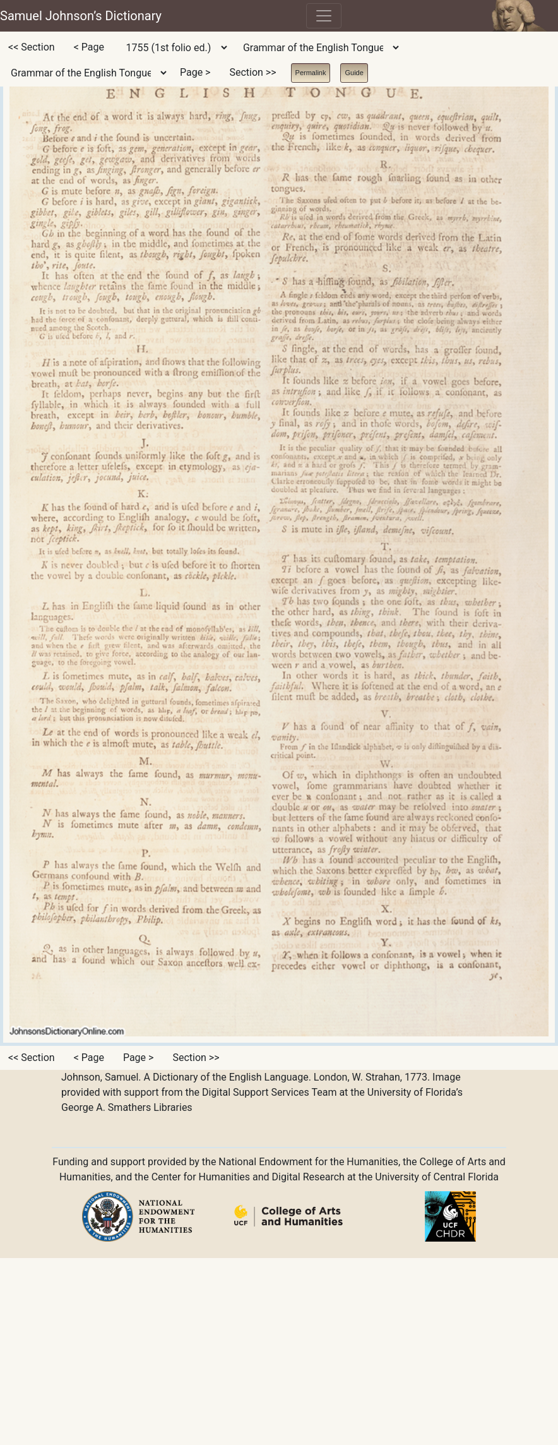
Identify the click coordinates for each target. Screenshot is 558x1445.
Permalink (310, 72)
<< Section (31, 47)
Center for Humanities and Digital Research (248, 1177)
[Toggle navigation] (323, 15)
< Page (89, 47)
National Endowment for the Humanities (308, 1162)
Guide (354, 72)
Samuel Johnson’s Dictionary (81, 15)
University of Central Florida (437, 1177)
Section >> (252, 72)
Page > (195, 72)
